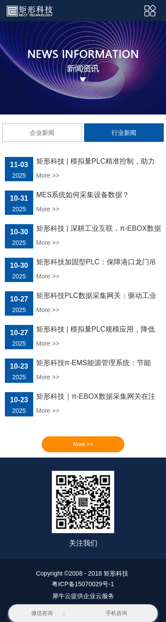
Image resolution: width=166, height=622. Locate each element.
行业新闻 (124, 132)
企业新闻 (42, 132)
